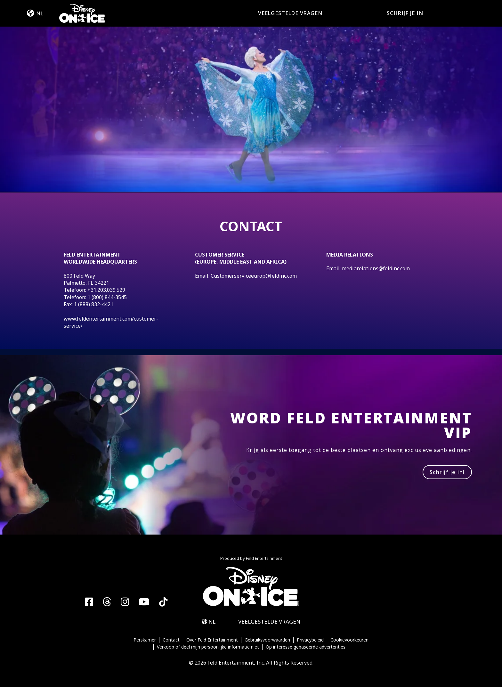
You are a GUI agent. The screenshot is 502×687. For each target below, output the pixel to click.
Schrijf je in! (447, 472)
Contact (171, 640)
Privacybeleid (310, 640)
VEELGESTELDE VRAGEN (290, 13)
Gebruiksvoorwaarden (267, 640)
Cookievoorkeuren (349, 640)
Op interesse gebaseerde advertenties (305, 647)
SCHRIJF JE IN (405, 13)
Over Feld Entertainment (212, 640)
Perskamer (145, 640)
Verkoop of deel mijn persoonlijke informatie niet (208, 647)
